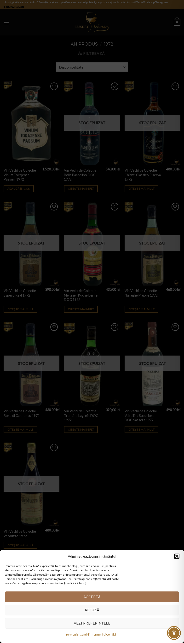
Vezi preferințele (92, 623)
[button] (176, 556)
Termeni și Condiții (78, 634)
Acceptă (92, 597)
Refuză (92, 610)
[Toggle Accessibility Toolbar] (173, 632)
